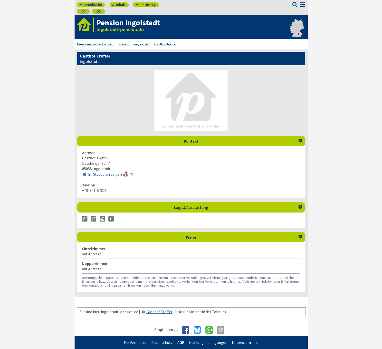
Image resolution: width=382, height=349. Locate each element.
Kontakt (243, 141)
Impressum (241, 342)
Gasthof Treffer (159, 311)
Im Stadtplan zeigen (108, 174)
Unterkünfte (90, 4)
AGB (180, 342)
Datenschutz (162, 342)
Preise (244, 237)
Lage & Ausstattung (238, 207)
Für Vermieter (135, 342)
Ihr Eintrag (145, 4)
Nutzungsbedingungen (208, 342)
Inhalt (118, 4)
